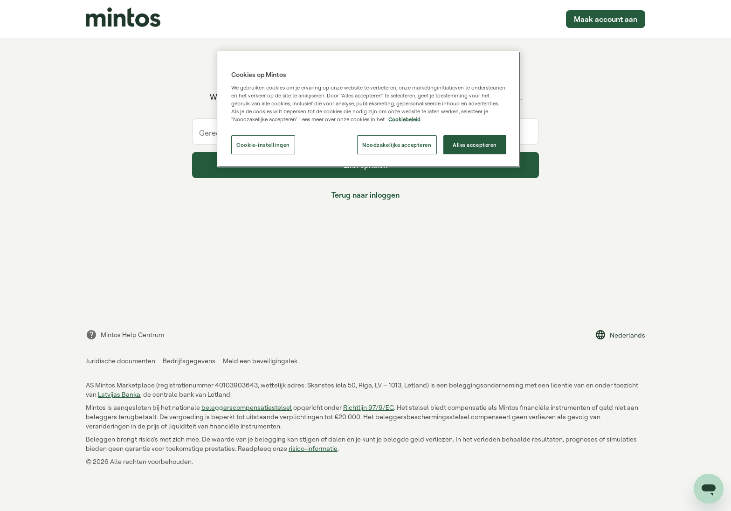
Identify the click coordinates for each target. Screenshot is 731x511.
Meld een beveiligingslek (260, 361)
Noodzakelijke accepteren (397, 144)
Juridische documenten (120, 361)
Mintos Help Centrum (125, 334)
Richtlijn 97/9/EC (368, 407)
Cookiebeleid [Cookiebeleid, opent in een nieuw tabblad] (404, 119)
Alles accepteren (475, 144)
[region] (368, 109)
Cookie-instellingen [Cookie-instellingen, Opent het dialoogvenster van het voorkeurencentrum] (263, 144)
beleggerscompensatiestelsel (246, 407)
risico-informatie (313, 448)
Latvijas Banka (119, 394)
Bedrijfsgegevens (189, 361)
